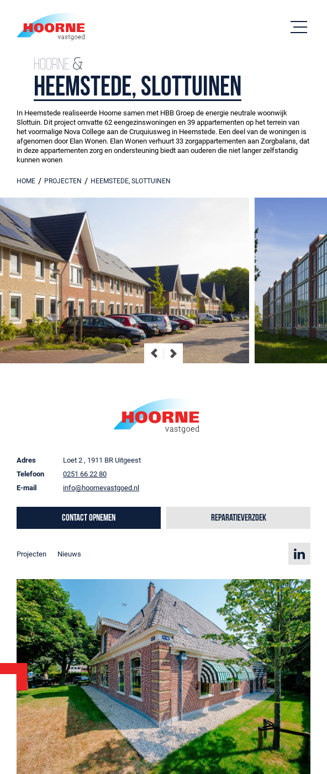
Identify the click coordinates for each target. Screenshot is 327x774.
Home (26, 181)
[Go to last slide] (154, 353)
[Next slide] (173, 353)
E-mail (26, 488)
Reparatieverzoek (238, 518)
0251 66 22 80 (85, 474)
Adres (26, 460)
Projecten (31, 554)
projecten (63, 181)
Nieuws (69, 554)
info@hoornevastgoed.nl (101, 488)
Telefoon (30, 474)
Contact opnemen (88, 518)
